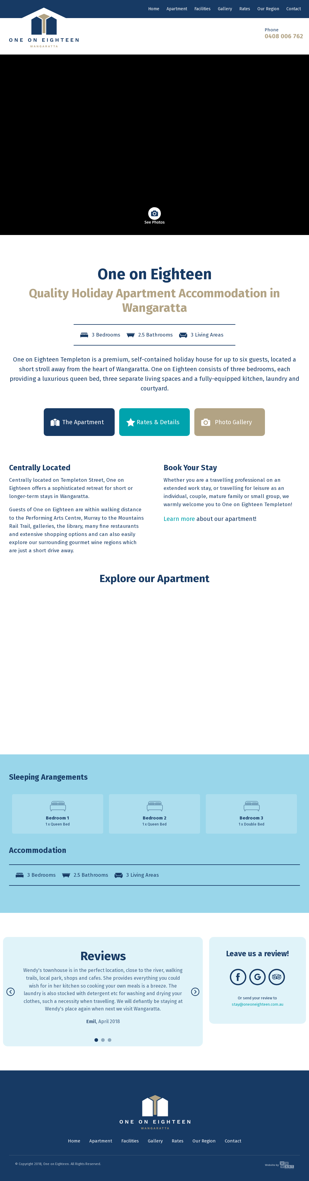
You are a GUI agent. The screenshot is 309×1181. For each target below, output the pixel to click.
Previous (10, 941)
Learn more (179, 518)
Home (153, 8)
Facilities (202, 8)
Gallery (225, 8)
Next (197, 941)
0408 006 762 (284, 36)
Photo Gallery (233, 422)
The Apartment (83, 422)
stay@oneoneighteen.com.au (257, 1004)
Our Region (268, 8)
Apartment (177, 8)
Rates (244, 8)
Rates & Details (158, 422)
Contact (293, 8)
